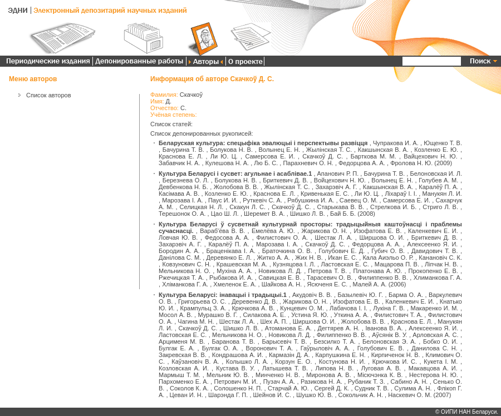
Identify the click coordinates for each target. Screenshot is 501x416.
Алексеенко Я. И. (432, 244)
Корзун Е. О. (293, 361)
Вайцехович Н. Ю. (430, 156)
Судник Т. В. (372, 388)
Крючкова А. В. (253, 308)
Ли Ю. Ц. (224, 156)
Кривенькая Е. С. (325, 193)
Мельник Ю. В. (228, 375)
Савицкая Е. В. (279, 277)
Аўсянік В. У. (389, 334)
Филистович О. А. (282, 237)
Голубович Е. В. (380, 348)
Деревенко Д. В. (254, 301)
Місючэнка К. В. (380, 375)
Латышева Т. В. (285, 368)
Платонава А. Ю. (377, 271)
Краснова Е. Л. (181, 156)
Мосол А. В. (176, 314)
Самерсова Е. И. (269, 156)
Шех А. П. (273, 321)
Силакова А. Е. (264, 314)
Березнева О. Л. (186, 180)
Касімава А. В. (179, 193)
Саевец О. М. (359, 200)
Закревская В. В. (183, 354)
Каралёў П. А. (438, 187)
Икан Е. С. (342, 257)
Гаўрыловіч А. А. (325, 348)
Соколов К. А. (189, 388)
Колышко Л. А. (247, 361)
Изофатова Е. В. (378, 230)
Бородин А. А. (179, 250)
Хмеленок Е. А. (234, 284)
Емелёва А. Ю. (273, 230)
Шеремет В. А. (264, 213)
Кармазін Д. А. (289, 354)
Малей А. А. (370, 284)
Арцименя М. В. (182, 341)
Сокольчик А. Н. (360, 395)
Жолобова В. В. (236, 187)
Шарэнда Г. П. (228, 395)
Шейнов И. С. (272, 395)
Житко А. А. (273, 257)
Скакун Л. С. (247, 207)
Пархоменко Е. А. (184, 381)
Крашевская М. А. (242, 264)
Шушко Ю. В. (314, 395)
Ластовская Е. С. (345, 264)
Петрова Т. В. (327, 271)
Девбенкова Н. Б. (183, 187)
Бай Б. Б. (343, 213)
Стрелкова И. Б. (393, 207)
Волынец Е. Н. (279, 149)
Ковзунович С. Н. (186, 264)
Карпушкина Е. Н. (340, 354)
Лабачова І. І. (348, 308)
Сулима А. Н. (412, 388)
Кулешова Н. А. (227, 163)
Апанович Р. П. (338, 173)
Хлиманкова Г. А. (438, 277)
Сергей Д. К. (331, 388)
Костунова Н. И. (342, 361)
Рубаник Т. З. (366, 381)
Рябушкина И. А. (310, 200)
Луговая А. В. (381, 368)
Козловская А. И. (184, 368)
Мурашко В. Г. (217, 314)
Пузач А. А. (279, 381)
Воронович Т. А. (269, 348)
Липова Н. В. (334, 368)
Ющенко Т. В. (443, 143)
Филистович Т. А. (398, 314)
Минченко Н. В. (278, 375)
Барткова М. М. (373, 156)
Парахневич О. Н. (308, 163)
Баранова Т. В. (234, 341)
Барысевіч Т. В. (284, 341)
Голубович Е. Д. (341, 250)
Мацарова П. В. (397, 264)
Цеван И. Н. (186, 395)
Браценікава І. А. (231, 250)
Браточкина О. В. (287, 250)
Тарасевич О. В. (330, 277)
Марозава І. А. (182, 200)
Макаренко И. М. (434, 308)
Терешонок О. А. (182, 213)
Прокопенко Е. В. (433, 271)
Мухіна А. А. (234, 271)
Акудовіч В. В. (312, 294)
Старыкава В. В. (340, 207)
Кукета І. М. (441, 361)
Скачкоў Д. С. (322, 156)
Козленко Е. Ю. (436, 149)
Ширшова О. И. (381, 237)
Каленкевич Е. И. (433, 230)
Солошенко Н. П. (238, 388)
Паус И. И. (223, 200)
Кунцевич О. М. (302, 308)
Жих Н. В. (309, 257)
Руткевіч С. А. (262, 200)
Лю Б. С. (266, 163)
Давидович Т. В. (434, 250)
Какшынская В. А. (383, 149)
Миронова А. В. (328, 375)
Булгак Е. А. (176, 348)
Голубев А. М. (438, 180)
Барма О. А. (406, 294)
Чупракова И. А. (396, 143)
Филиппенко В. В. (383, 277)
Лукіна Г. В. (389, 308)
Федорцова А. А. (361, 163)
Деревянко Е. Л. (229, 257)
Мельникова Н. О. (184, 271)
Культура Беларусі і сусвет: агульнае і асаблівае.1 (235, 173)
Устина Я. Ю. (309, 314)
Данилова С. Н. (434, 348)
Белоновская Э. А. (389, 341)
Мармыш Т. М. (179, 375)
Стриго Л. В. (440, 207)
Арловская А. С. (435, 334)
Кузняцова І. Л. (294, 264)
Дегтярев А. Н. (338, 328)
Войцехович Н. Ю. (340, 180)
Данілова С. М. (180, 257)
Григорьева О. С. (202, 301)
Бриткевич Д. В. (285, 180)
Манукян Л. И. (442, 193)
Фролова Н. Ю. (411, 163)
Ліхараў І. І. (401, 193)
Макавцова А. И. (433, 368)
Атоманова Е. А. (288, 328)
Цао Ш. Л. (225, 213)
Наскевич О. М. (409, 395)
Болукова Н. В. (231, 149)
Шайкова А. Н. (282, 284)
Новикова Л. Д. (280, 271)
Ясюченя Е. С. (327, 284)
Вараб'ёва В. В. (222, 230)
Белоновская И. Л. (436, 173)
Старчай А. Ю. (288, 388)
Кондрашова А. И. (237, 354)
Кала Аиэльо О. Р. (388, 257)
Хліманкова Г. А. (185, 284)
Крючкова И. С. (394, 361)
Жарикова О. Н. (324, 230)
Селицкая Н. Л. (202, 207)
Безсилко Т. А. (335, 341)
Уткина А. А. (351, 314)
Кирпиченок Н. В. (395, 354)
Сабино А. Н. (409, 381)
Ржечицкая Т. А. (181, 277)
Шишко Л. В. (307, 213)
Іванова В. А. (383, 328)
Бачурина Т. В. (183, 149)
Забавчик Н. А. (179, 163)
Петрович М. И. (235, 381)
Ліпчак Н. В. (442, 264)
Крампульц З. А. (203, 308)
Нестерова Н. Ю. (433, 375)
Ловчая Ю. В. (178, 237)
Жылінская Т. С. (329, 149)
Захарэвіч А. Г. (336, 187)
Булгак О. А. (220, 348)
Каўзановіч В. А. (195, 361)
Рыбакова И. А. (231, 277)
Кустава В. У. (235, 368)
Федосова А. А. (227, 237)
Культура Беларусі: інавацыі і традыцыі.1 (223, 294)
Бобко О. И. (440, 341)
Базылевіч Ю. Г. (360, 294)
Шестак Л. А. (334, 237)
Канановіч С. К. (440, 257)
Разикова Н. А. (321, 381)
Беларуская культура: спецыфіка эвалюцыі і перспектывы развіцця (263, 143)
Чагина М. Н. (196, 321)
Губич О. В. (388, 250)
